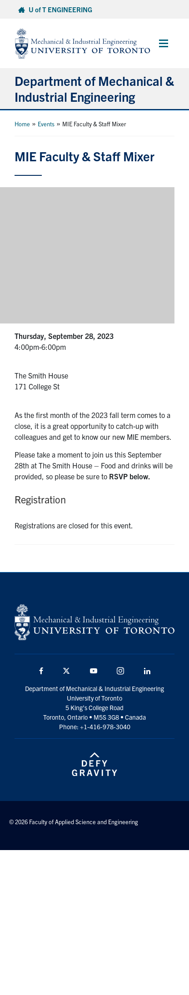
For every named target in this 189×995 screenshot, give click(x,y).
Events (46, 124)
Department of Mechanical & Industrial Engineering (94, 88)
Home (22, 124)
